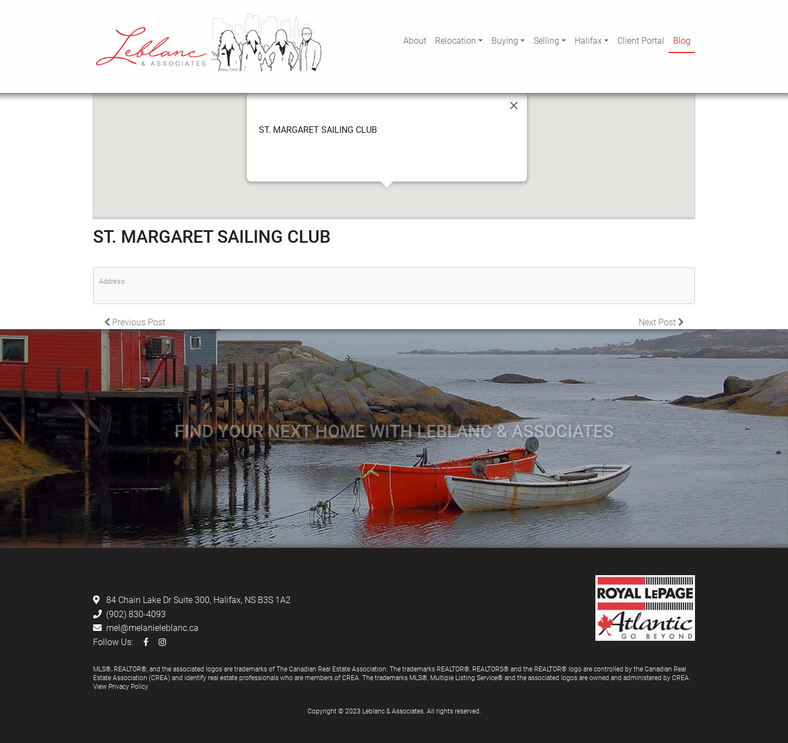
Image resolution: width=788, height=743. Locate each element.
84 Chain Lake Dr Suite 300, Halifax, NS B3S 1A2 (198, 599)
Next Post (661, 321)
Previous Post (134, 321)
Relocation (455, 40)
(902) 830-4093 (136, 613)
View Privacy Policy (120, 686)
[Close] (514, 105)
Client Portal (640, 40)
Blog (682, 40)
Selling (546, 40)
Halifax (588, 40)
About (414, 40)
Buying (504, 40)
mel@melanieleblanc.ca (152, 627)
